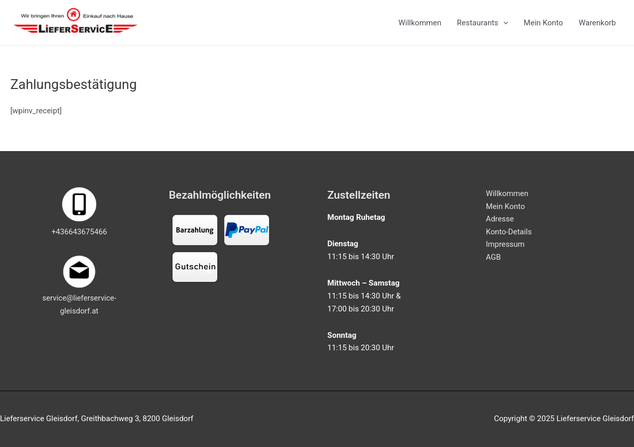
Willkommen (420, 24)
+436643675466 (79, 231)
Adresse (500, 219)
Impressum (505, 244)
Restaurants (482, 24)
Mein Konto (543, 24)
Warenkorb (597, 24)
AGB (493, 257)
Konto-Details (509, 232)
